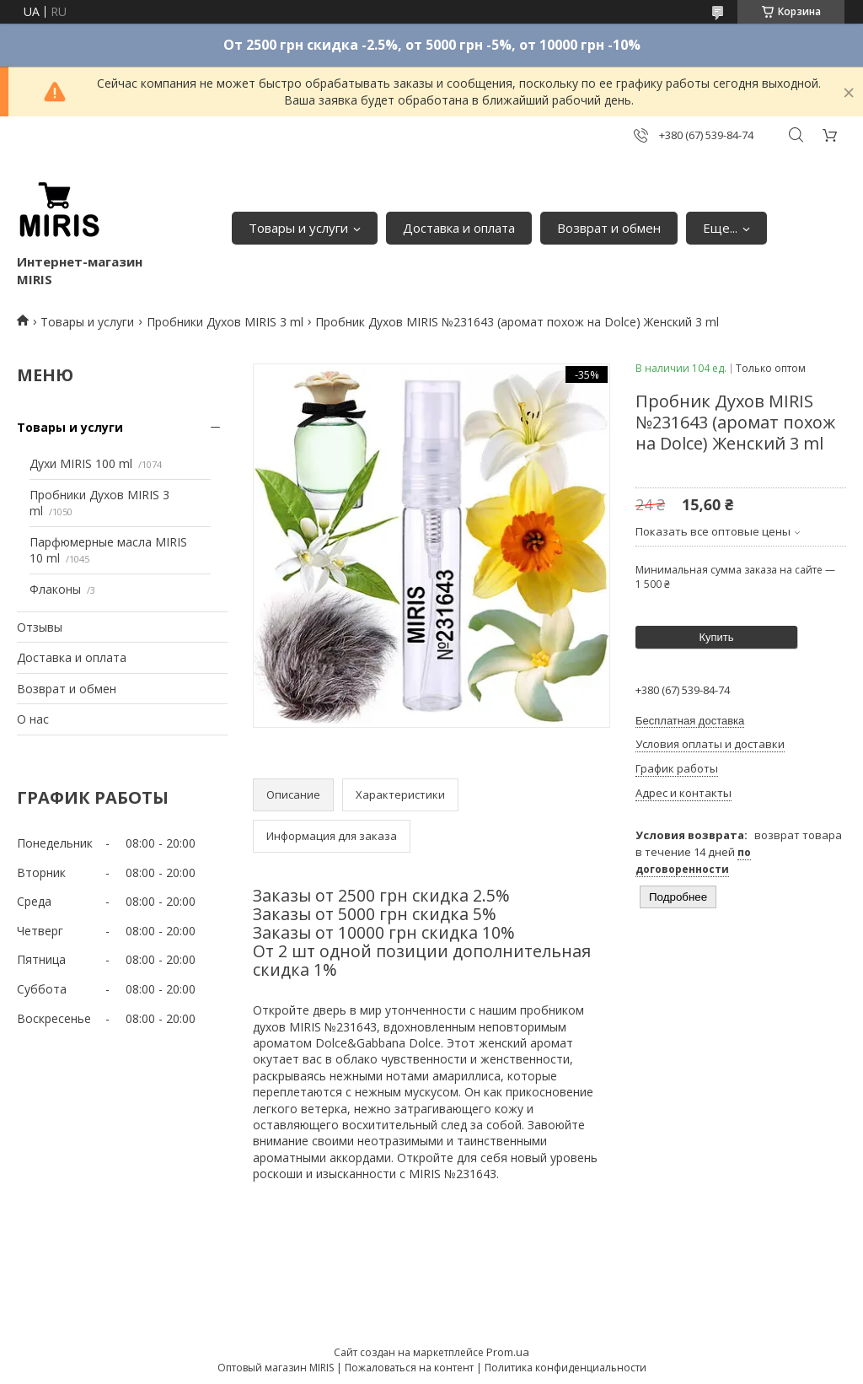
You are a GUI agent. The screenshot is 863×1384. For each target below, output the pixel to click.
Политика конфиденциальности (565, 1367)
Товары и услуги (298, 227)
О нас (33, 719)
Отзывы (39, 627)
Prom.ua (507, 1352)
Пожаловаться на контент (409, 1367)
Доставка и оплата (459, 227)
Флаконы (55, 589)
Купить (716, 637)
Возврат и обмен (609, 227)
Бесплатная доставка (689, 720)
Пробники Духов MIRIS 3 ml (225, 322)
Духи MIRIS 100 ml (80, 463)
